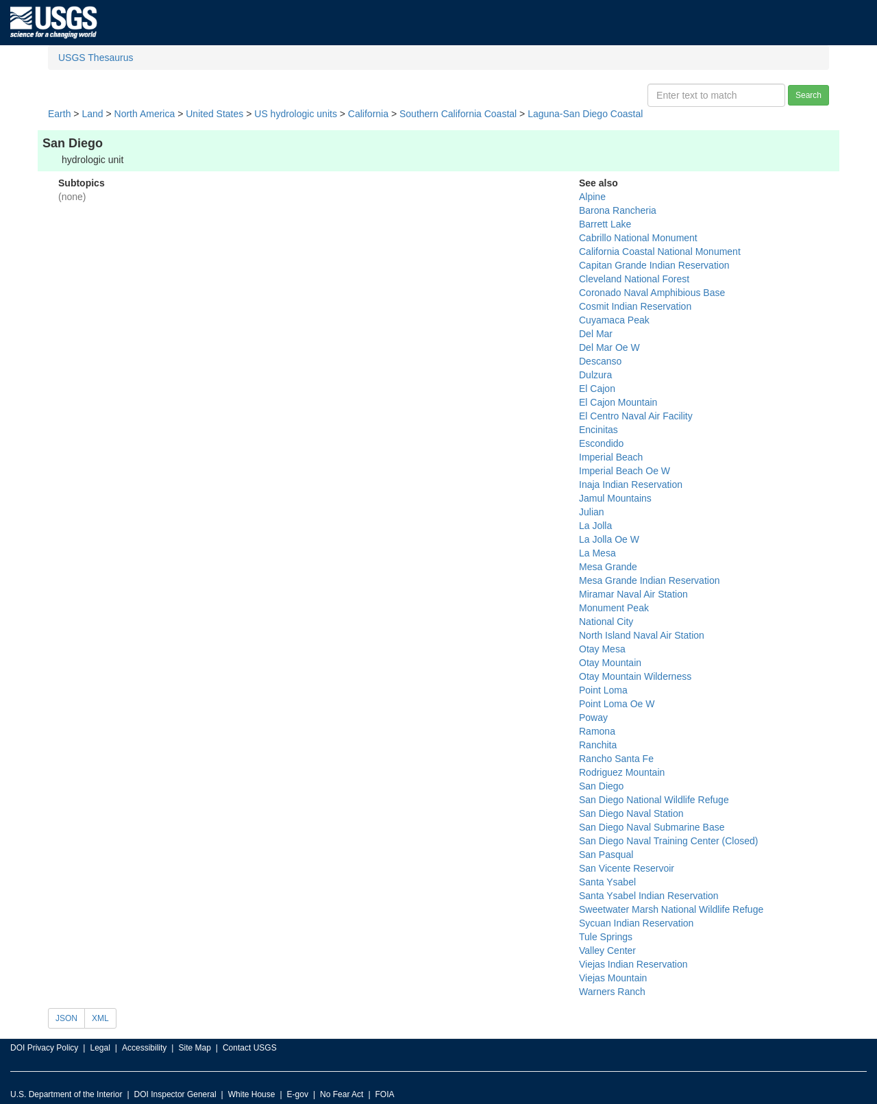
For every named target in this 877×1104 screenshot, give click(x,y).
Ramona (597, 731)
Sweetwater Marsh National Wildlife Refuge (671, 909)
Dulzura (595, 374)
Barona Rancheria (617, 210)
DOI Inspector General (175, 1094)
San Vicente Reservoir (626, 868)
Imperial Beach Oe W (624, 470)
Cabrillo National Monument (638, 237)
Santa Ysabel (607, 881)
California (368, 113)
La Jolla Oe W (609, 539)
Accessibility (144, 1048)
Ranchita (598, 744)
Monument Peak (614, 607)
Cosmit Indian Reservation (635, 306)
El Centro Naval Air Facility (636, 415)
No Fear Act (341, 1094)
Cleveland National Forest (634, 278)
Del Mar (596, 333)
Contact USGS (250, 1048)
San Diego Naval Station (631, 813)
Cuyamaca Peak (614, 320)
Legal (100, 1048)
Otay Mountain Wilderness (635, 676)
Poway (593, 717)
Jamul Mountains (615, 498)
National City (606, 621)
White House (251, 1094)
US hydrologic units (295, 113)
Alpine (592, 196)
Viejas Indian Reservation (633, 964)
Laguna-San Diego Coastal (585, 113)
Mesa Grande (608, 566)
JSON (66, 1018)
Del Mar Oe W (609, 347)
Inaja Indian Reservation (630, 484)
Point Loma (603, 690)
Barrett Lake (605, 224)
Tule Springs (605, 936)
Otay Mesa (602, 648)
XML (100, 1018)
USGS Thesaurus (95, 57)
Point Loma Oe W (617, 703)
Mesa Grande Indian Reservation (649, 580)
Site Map (194, 1048)
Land (92, 113)
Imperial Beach (611, 457)
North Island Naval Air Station (641, 635)
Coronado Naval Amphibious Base (652, 292)
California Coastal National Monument (660, 251)
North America (144, 113)
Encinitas (598, 429)
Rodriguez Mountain (622, 772)
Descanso (600, 361)
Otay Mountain (610, 662)
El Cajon (597, 388)
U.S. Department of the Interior (66, 1094)
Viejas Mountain (613, 977)
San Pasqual (606, 854)
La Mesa (597, 553)
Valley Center (607, 950)
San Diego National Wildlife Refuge (654, 799)
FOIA (385, 1094)
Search (808, 95)
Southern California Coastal (458, 113)
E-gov (297, 1094)
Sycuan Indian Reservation (636, 923)
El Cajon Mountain (618, 402)
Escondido (601, 443)
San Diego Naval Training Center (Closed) (668, 840)
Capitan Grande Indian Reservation (654, 265)
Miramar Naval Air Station (633, 594)
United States (214, 113)
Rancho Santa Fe (616, 758)
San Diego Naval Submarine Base (651, 827)
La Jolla (595, 525)
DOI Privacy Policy (44, 1048)
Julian (591, 511)
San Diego (601, 786)
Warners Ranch (612, 991)
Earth (59, 113)
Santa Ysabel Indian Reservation (649, 895)
